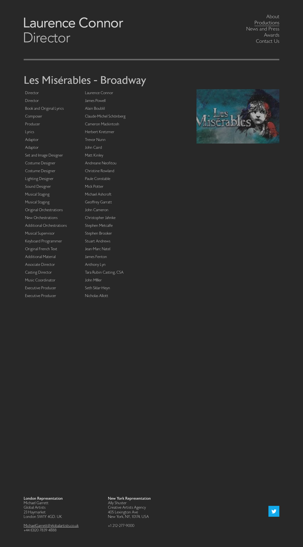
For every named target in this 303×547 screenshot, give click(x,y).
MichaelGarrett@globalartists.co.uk (51, 526)
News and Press (262, 29)
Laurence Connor (73, 30)
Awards (271, 35)
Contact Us (267, 41)
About (272, 17)
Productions (266, 23)
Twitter (273, 511)
